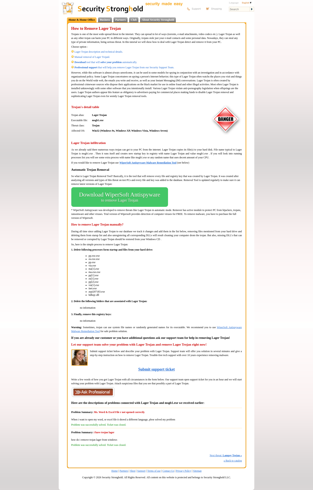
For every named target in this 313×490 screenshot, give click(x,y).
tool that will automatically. (106, 62)
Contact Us (168, 470)
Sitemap (197, 470)
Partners (120, 19)
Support (141, 470)
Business (105, 19)
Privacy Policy (183, 470)
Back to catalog (233, 460)
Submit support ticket (156, 369)
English (246, 2)
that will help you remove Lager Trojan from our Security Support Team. (124, 67)
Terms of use (154, 470)
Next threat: (226, 455)
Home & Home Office (82, 19)
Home (114, 470)
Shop (132, 470)
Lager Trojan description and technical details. (99, 51)
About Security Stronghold (158, 19)
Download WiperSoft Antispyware (119, 197)
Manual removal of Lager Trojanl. (92, 57)
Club (134, 19)
